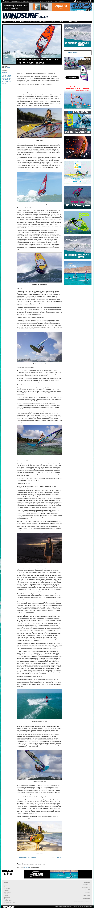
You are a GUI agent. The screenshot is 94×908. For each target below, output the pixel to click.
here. (63, 1)
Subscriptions (86, 898)
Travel (40, 21)
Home (4, 21)
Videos (35, 21)
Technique (29, 21)
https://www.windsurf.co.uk (62, 906)
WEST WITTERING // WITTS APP (27, 858)
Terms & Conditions (9, 902)
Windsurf (4, 72)
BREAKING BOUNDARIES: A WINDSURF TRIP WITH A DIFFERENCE (37, 61)
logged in (26, 867)
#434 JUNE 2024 (56, 858)
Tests (9, 21)
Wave (90, 906)
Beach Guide (46, 21)
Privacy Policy (8, 900)
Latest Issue (59, 21)
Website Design (83, 906)
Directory (6, 895)
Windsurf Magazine (73, 52)
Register (86, 1)
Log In (79, 1)
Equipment (21, 21)
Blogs (5, 899)
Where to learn (73, 21)
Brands (53, 21)
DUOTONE (5, 81)
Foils (66, 21)
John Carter (7, 67)
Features (14, 21)
